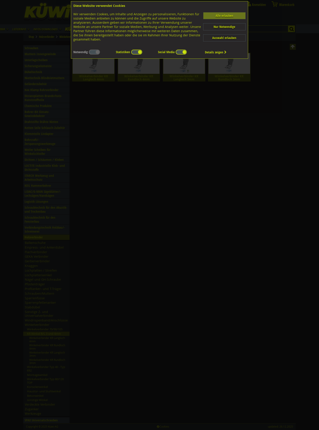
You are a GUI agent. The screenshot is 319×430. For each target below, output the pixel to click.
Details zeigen (216, 52)
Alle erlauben (224, 15)
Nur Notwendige (224, 26)
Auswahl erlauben (224, 37)
